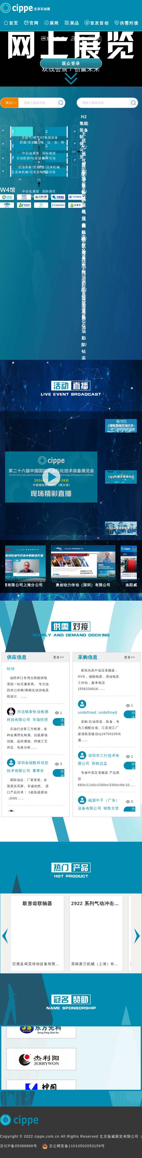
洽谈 (63, 671)
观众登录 (71, 63)
